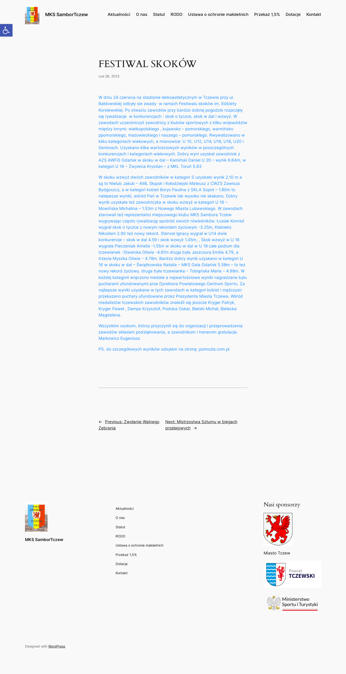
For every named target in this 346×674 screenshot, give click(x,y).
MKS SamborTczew (66, 14)
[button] (6, 30)
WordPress (56, 646)
